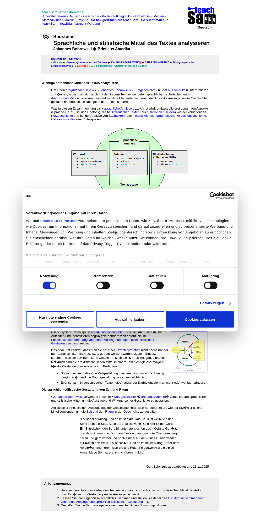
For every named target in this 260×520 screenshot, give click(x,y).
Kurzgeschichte (144, 90)
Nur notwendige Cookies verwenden (60, 319)
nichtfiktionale (145, 115)
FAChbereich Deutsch (66, 59)
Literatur (71, 62)
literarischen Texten (126, 112)
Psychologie (141, 16)
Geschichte (91, 16)
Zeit (89, 411)
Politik (106, 16)
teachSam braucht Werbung (80, 23)
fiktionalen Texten (162, 112)
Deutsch (74, 16)
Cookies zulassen (200, 319)
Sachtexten (117, 115)
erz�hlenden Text (78, 90)
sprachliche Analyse (118, 108)
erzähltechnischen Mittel (108, 332)
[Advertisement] (24, 14)
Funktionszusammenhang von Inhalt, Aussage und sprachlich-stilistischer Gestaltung (133, 499)
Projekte (82, 20)
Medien (158, 16)
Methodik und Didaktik (58, 20)
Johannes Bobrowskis (115, 90)
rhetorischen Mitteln (65, 98)
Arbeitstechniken (54, 16)
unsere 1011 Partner (58, 221)
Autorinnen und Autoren (93, 62)
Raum (109, 411)
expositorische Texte (191, 115)
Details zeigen (212, 303)
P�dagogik (121, 16)
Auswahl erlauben (130, 319)
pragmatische (165, 115)
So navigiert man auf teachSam (114, 20)
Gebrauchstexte (62, 119)
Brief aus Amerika (157, 62)
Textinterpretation (128, 350)
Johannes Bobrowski (125, 62)
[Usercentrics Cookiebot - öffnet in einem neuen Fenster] (213, 195)
